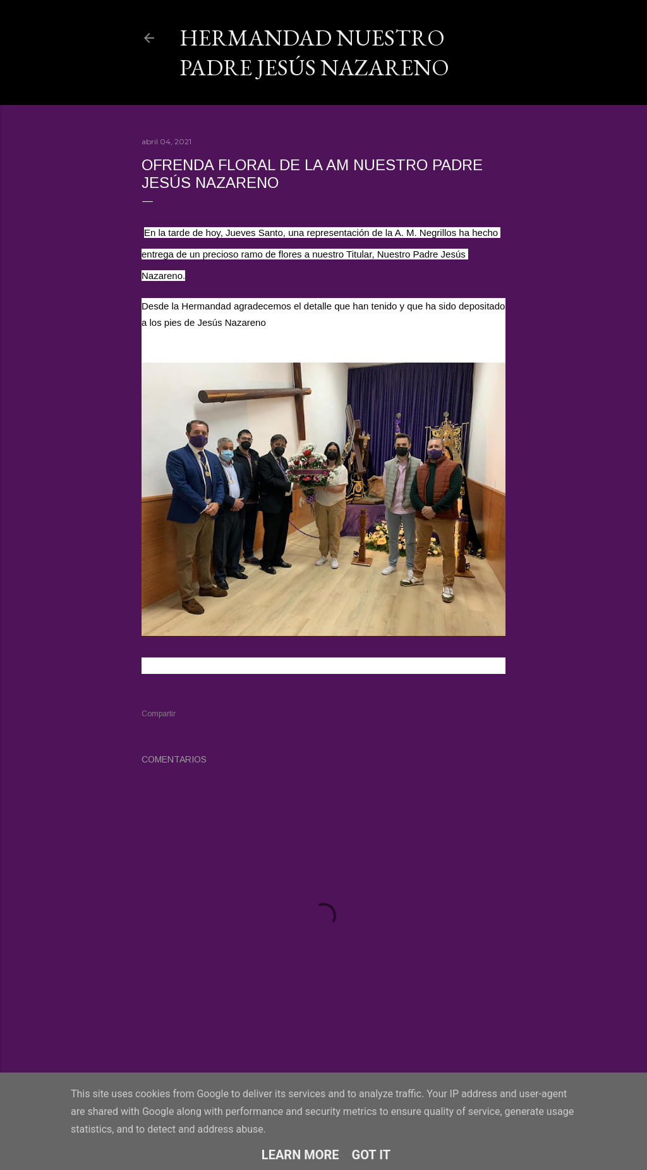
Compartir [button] (159, 713)
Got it (371, 1154)
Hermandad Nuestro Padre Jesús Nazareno (314, 52)
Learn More (300, 1154)
